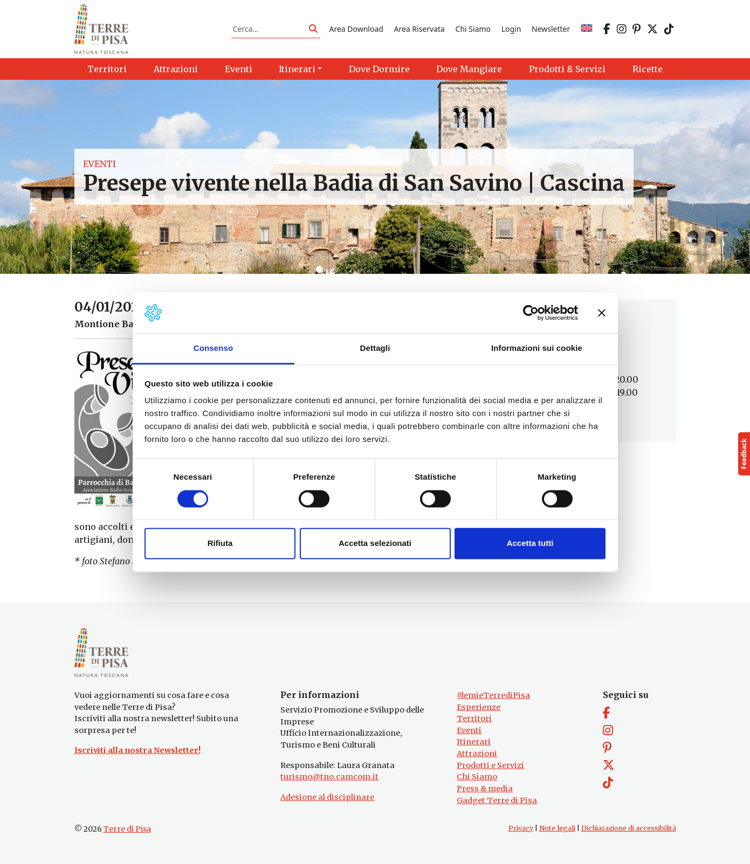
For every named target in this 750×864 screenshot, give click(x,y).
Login (511, 29)
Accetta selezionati (375, 543)
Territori (474, 718)
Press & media (485, 788)
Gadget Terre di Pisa (497, 800)
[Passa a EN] (587, 28)
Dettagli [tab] (375, 348)
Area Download (356, 29)
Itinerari (474, 742)
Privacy (520, 828)
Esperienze (478, 707)
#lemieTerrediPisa (493, 695)
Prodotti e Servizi (490, 765)
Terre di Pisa (127, 829)
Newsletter (551, 29)
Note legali (557, 828)
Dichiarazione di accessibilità (628, 828)
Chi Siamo (473, 29)
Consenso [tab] (213, 348)
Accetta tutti (530, 543)
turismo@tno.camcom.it (329, 777)
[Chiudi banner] (601, 312)
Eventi (99, 163)
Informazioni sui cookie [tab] (536, 348)
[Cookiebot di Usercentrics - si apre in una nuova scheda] (531, 313)
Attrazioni (477, 753)
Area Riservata (419, 29)
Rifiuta (220, 543)
